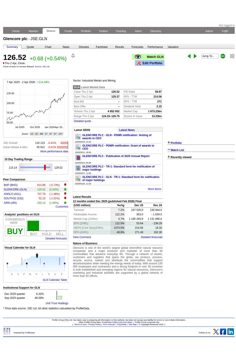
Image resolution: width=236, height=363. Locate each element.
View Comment (82, 237)
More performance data (54, 151)
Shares (51, 31)
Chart (48, 47)
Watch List (177, 150)
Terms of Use (80, 324)
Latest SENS (82, 130)
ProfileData (30, 333)
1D (31, 134)
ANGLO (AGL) (12, 194)
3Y (50, 134)
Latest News (127, 130)
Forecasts (137, 47)
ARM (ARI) (10, 202)
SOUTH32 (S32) (13, 198)
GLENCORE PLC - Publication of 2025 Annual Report (115, 156)
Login (225, 31)
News (66, 47)
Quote (30, 47)
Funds (68, 31)
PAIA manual (108, 324)
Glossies (84, 47)
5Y (55, 134)
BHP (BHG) (11, 185)
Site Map (132, 324)
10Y (60, 134)
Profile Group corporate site (147, 322)
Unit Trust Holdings (57, 303)
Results (119, 47)
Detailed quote (82, 121)
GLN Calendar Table (55, 279)
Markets (33, 31)
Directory (156, 31)
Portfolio (86, 31)
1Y (46, 134)
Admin (209, 31)
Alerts (138, 31)
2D (36, 134)
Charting (121, 31)
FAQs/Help (121, 324)
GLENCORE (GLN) (15, 189)
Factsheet (102, 47)
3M (41, 134)
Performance (155, 47)
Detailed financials (152, 237)
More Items (154, 189)
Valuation (173, 47)
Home (16, 31)
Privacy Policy (94, 324)
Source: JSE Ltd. (42, 66)
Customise (62, 206)
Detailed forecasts (56, 238)
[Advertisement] (201, 193)
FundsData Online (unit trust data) (117, 322)
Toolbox (103, 31)
